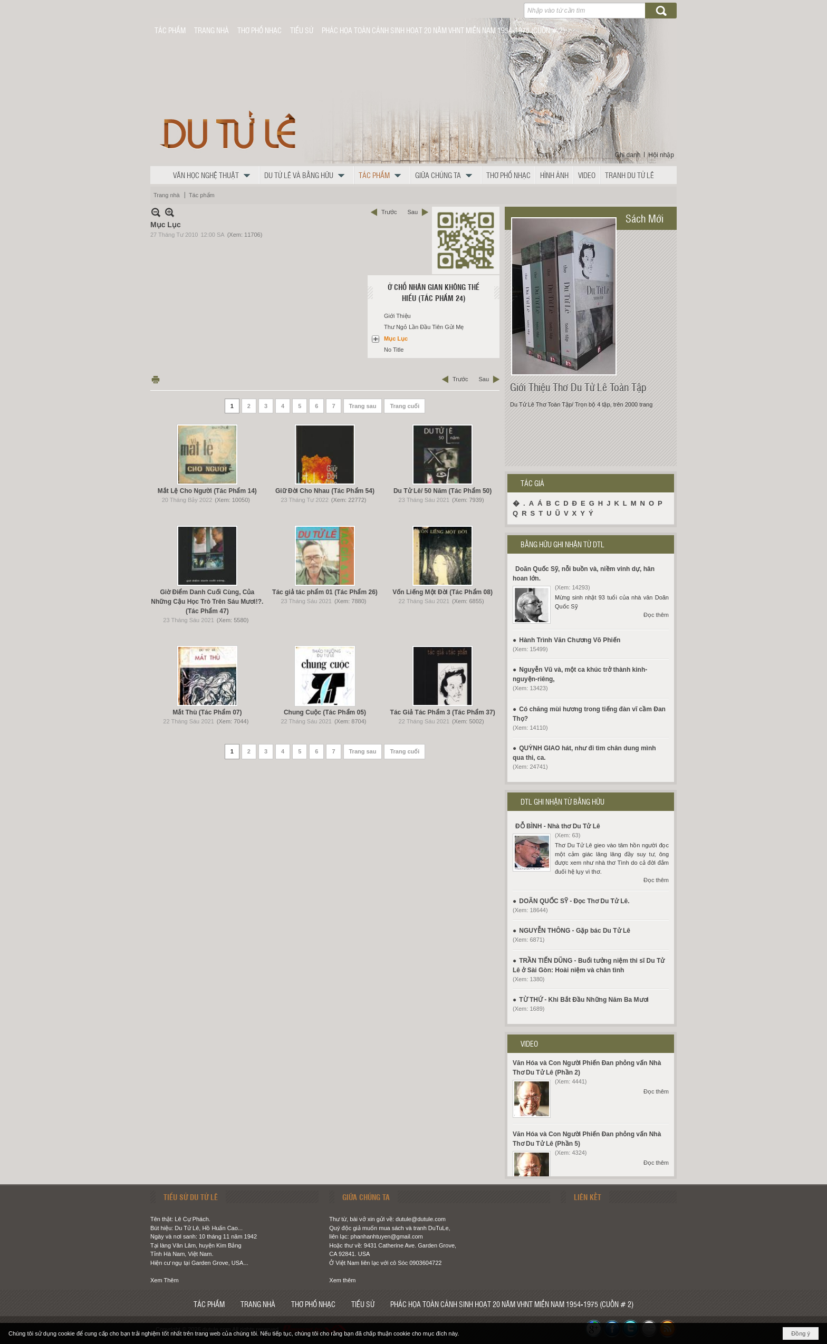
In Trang (155, 379)
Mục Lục (396, 338)
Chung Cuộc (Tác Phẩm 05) (325, 712)
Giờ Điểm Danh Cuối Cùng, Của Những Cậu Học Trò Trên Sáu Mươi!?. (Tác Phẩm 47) (207, 601)
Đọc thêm (656, 615)
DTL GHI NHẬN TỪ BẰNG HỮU (562, 801)
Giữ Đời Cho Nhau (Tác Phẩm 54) (324, 491)
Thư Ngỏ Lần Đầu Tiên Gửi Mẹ (424, 327)
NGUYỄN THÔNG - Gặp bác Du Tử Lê (574, 930)
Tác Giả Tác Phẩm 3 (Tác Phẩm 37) (442, 712)
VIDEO (529, 1043)
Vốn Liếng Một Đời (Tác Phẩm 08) (442, 592)
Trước (389, 212)
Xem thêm (342, 1280)
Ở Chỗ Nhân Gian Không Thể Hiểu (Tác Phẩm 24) (433, 292)
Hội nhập (661, 155)
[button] (214, 175)
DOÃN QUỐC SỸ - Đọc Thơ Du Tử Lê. (574, 901)
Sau (412, 212)
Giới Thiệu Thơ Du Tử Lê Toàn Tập (578, 387)
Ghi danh (628, 155)
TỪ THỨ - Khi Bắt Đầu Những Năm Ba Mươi (584, 999)
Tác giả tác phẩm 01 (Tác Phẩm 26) (325, 592)
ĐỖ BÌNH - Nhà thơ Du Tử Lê (557, 826)
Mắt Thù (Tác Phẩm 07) (207, 712)
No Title (393, 349)
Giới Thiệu (397, 316)
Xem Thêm (164, 1280)
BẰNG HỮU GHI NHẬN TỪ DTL (562, 544)
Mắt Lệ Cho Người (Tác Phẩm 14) (207, 491)
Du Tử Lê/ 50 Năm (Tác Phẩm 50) (442, 491)
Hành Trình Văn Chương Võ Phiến (569, 640)
